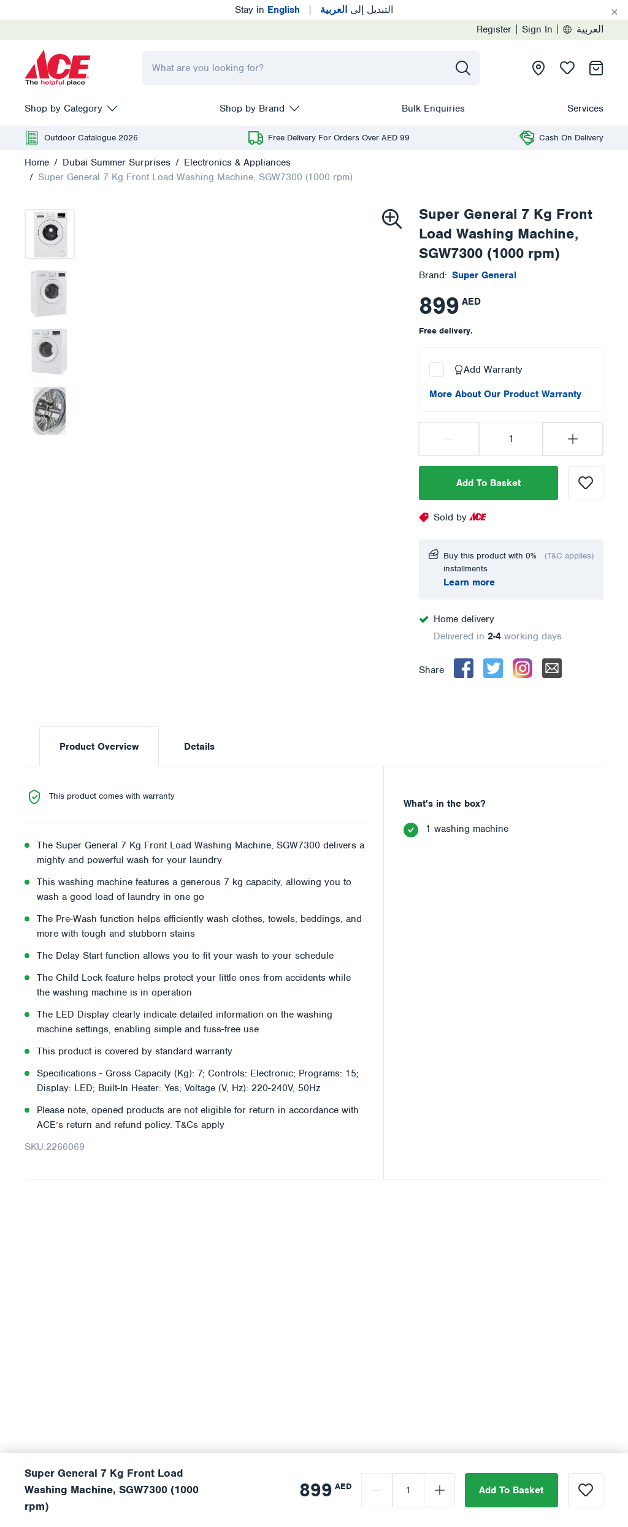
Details (199, 747)
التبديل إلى (356, 10)
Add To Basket (488, 483)
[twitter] (493, 668)
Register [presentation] (494, 29)
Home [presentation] (37, 162)
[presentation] (58, 68)
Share (431, 670)
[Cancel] (614, 12)
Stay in (267, 10)
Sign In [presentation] (537, 29)
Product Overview (99, 747)
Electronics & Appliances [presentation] (237, 162)
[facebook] (463, 668)
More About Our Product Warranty (505, 394)
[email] (552, 668)
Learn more (469, 582)
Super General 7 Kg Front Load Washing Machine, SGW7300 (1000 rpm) (195, 177)
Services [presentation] (585, 108)
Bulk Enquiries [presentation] (433, 108)
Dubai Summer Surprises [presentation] (116, 162)
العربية (583, 29)
